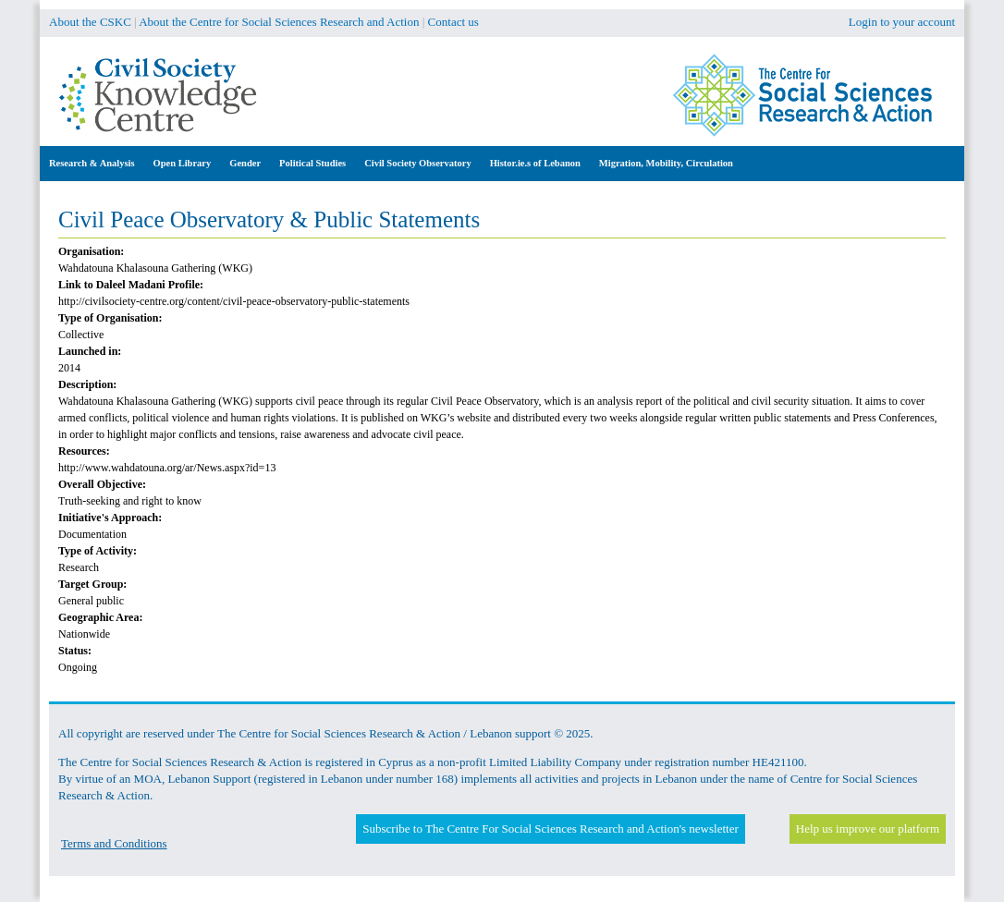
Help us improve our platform (867, 828)
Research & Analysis (92, 163)
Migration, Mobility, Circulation (666, 163)
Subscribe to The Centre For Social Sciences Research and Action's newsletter (550, 828)
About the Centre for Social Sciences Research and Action (279, 22)
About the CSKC (90, 22)
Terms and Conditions (114, 843)
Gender (245, 163)
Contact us (453, 22)
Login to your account (902, 22)
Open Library (182, 163)
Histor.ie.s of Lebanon (535, 163)
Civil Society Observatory (417, 163)
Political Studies (312, 163)
